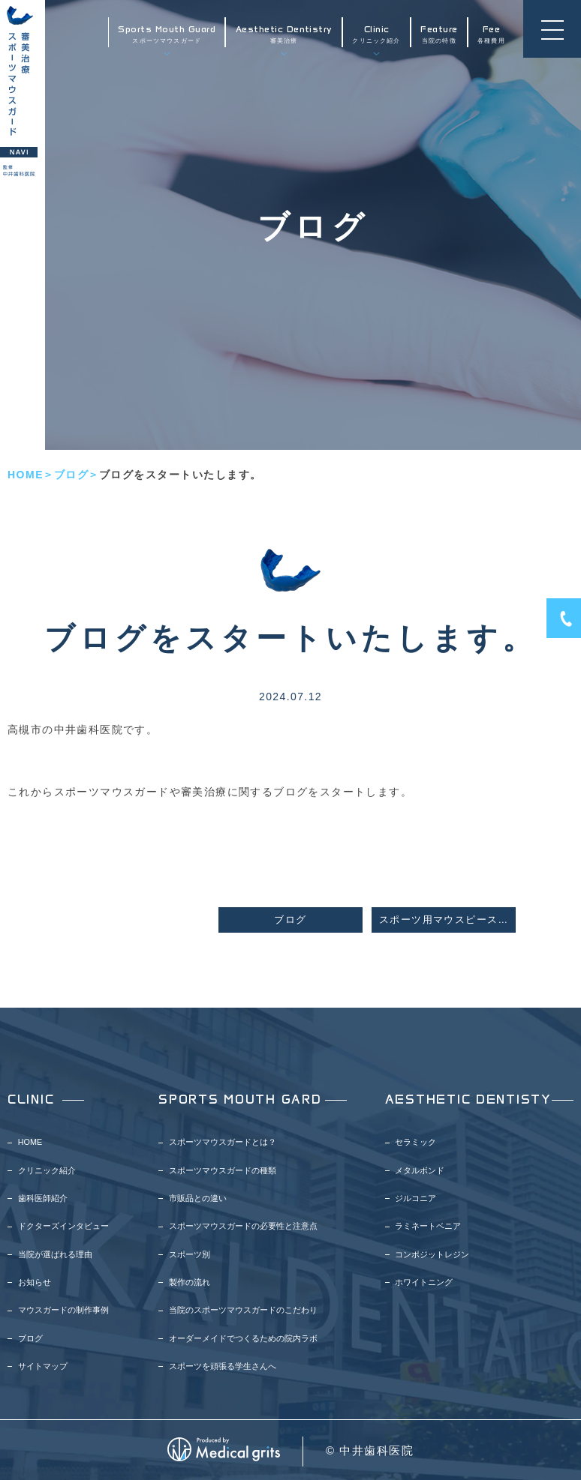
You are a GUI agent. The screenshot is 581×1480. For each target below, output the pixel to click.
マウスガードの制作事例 (63, 1309)
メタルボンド (419, 1170)
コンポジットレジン (432, 1254)
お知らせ (34, 1282)
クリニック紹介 (376, 33)
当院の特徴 (438, 33)
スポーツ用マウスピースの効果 (447, 920)
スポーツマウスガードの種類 (222, 1170)
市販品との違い (198, 1198)
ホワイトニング (424, 1282)
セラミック (415, 1141)
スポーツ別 (189, 1254)
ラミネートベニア (428, 1225)
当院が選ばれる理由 (55, 1254)
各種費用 (491, 33)
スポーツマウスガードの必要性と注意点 (243, 1225)
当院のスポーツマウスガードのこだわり (243, 1309)
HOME (26, 475)
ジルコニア (415, 1198)
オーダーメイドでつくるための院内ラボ (243, 1338)
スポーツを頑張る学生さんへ (222, 1366)
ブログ (71, 475)
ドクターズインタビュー (63, 1225)
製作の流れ (189, 1282)
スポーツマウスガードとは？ (222, 1141)
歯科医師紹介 (43, 1198)
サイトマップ (43, 1366)
